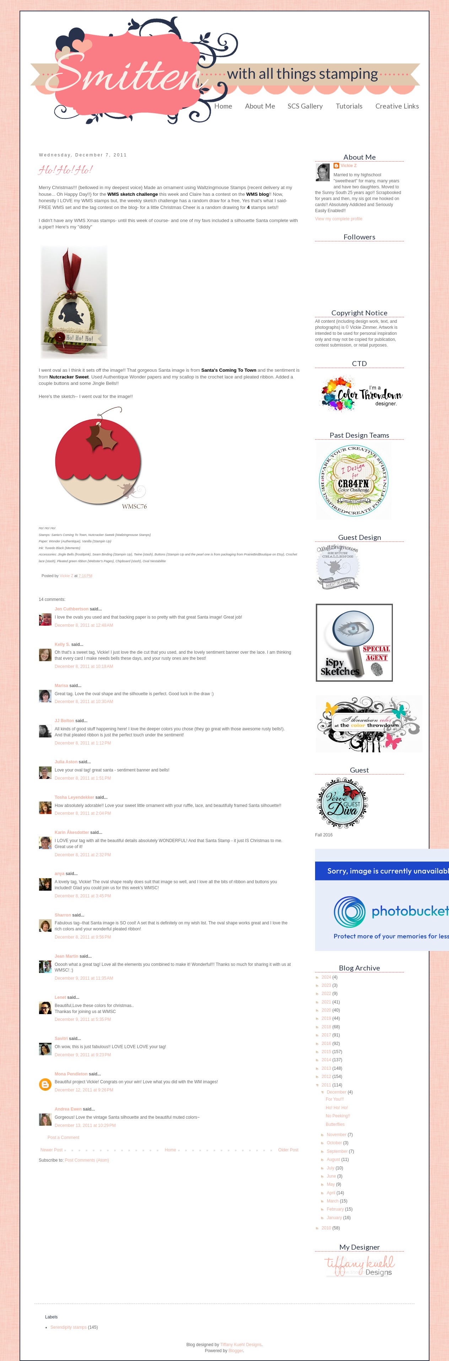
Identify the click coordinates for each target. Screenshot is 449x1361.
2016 (327, 1043)
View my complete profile (338, 218)
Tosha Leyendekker (74, 797)
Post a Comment (63, 1137)
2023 (327, 985)
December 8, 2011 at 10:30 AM (84, 701)
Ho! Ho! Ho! (337, 1107)
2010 (327, 1228)
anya (59, 873)
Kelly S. (62, 644)
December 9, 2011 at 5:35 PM (83, 1019)
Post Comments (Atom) (87, 1160)
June (332, 1176)
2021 (327, 1002)
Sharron (63, 915)
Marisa (61, 685)
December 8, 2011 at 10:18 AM (84, 666)
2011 (327, 1085)
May (331, 1184)
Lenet (60, 997)
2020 (327, 1010)
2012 (327, 1076)
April (331, 1192)
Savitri (61, 1038)
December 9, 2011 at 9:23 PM (83, 1054)
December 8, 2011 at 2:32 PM (83, 854)
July (331, 1168)
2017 (327, 1035)
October (335, 1142)
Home (223, 106)
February (336, 1209)
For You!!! (335, 1099)
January (335, 1217)
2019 (327, 1018)
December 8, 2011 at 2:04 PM (83, 813)
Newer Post (51, 1149)
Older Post (288, 1149)
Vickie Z (349, 165)
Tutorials (349, 106)
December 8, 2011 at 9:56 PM (83, 937)
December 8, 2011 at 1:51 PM (83, 778)
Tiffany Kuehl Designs (240, 1344)
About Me (260, 106)
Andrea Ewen (68, 1109)
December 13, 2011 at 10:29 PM (85, 1125)
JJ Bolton (64, 720)
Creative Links (397, 106)
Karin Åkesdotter (72, 832)
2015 (327, 1051)
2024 (327, 977)
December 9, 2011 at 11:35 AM (84, 978)
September (338, 1151)
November (337, 1134)
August (334, 1159)
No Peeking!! (338, 1115)
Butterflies (335, 1124)
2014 (327, 1059)
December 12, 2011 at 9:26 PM (84, 1090)
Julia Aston (66, 761)
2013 (327, 1068)
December (337, 1092)
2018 (327, 1026)
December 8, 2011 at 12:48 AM (84, 625)
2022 (327, 993)
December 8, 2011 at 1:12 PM (83, 743)
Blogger (235, 1350)
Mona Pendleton (71, 1074)
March (333, 1201)
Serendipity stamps (68, 1327)
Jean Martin (67, 956)
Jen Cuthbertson (71, 609)
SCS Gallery (305, 106)
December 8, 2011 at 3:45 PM (83, 895)
